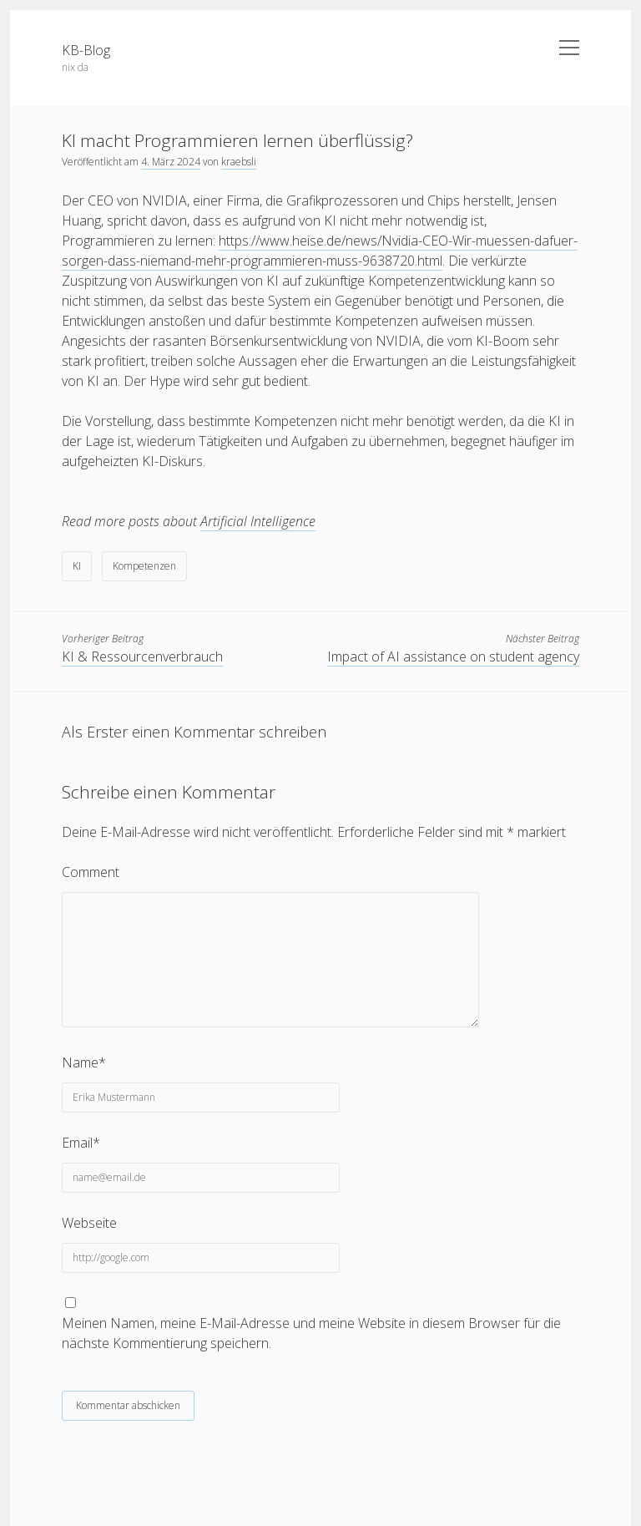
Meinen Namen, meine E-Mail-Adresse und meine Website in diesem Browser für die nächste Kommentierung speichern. (311, 1333)
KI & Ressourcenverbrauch (142, 656)
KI (77, 566)
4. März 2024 (170, 162)
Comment (90, 872)
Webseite (89, 1223)
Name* (84, 1062)
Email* (81, 1142)
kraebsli (238, 162)
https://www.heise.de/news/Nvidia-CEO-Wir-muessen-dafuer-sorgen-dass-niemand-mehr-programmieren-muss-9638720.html (320, 250)
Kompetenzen (144, 566)
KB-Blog (86, 50)
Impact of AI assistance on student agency (453, 656)
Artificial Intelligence (257, 521)
